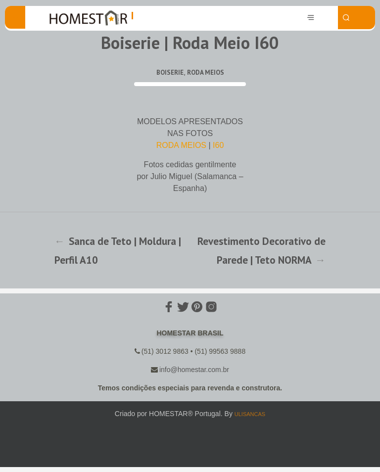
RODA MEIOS (181, 145)
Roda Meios (205, 72)
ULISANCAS (250, 414)
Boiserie (170, 72)
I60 (218, 145)
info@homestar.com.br (194, 370)
